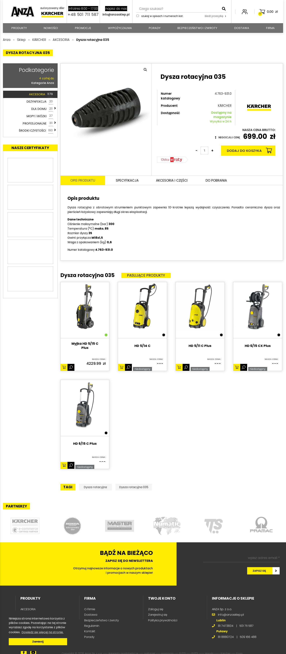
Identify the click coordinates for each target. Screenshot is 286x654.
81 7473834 (225, 626)
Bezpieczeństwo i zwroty (197, 28)
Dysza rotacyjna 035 (133, 487)
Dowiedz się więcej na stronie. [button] (42, 632)
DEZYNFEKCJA (39, 101)
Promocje (83, 28)
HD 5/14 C (142, 346)
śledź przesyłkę (215, 16)
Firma (270, 28)
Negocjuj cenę (227, 137)
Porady (155, 28)
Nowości (51, 28)
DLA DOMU (42, 109)
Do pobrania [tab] (216, 180)
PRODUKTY (19, 28)
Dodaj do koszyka (249, 150)
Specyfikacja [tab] (127, 180)
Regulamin (91, 626)
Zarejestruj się (157, 615)
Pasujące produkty (146, 275)
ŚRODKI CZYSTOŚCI (36, 130)
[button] (145, 69)
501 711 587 (246, 626)
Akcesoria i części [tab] (172, 180)
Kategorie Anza (29, 80)
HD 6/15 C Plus (85, 444)
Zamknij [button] (38, 641)
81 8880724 (226, 637)
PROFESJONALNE (38, 123)
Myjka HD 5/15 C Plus (85, 346)
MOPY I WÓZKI (39, 116)
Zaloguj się (155, 609)
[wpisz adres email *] (241, 557)
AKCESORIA (41, 94)
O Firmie (89, 609)
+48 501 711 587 (83, 14)
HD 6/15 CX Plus (258, 346)
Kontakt (89, 631)
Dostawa (241, 28)
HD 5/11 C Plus (200, 346)
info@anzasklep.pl (116, 14)
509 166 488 (248, 637)
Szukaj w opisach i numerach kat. (162, 16)
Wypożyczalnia (120, 28)
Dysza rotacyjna (95, 487)
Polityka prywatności (162, 620)
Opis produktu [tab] (82, 180)
